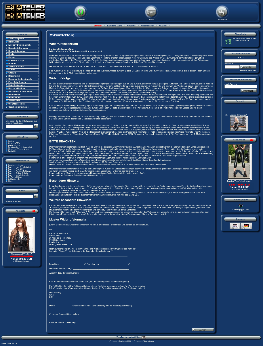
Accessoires (14, 101)
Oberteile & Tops (16, 60)
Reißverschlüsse (15, 177)
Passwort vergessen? (248, 70)
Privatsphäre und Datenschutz (20, 147)
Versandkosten (147, 26)
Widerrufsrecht (14, 145)
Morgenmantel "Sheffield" (21, 254)
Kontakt (11, 141)
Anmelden (81, 20)
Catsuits (12, 73)
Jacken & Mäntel (16, 66)
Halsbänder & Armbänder (20, 91)
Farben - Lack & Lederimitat (19, 167)
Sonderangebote (16, 39)
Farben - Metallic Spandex (19, 175)
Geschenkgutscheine (18, 107)
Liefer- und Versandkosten (19, 149)
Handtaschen (14, 94)
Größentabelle (14, 179)
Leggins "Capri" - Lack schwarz (239, 181)
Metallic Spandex (16, 85)
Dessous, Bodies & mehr (20, 79)
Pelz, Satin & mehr (17, 82)
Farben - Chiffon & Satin (18, 173)
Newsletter (131, 26)
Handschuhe (14, 97)
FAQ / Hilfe (12, 151)
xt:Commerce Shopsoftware (143, 341)
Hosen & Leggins (16, 51)
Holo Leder (13, 42)
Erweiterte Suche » (13, 201)
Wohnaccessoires (16, 104)
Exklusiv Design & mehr (19, 45)
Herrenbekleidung (17, 88)
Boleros (12, 63)
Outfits (11, 70)
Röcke (11, 54)
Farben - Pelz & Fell (16, 169)
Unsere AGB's (14, 143)
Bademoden (14, 76)
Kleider (11, 57)
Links (10, 181)
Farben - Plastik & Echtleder (19, 171)
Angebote (163, 26)
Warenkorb (222, 20)
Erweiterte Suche (114, 26)
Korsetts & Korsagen (18, 48)
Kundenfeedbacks (15, 165)
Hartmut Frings (137, 337)
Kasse (151, 20)
